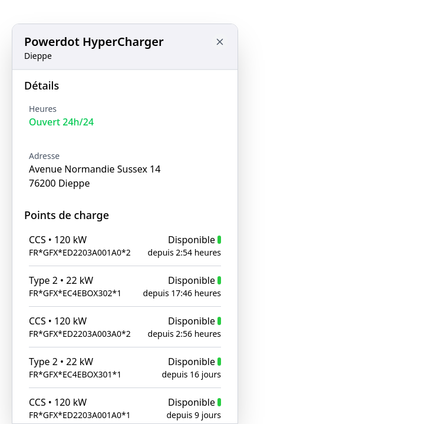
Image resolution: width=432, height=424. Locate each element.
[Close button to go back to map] (220, 42)
